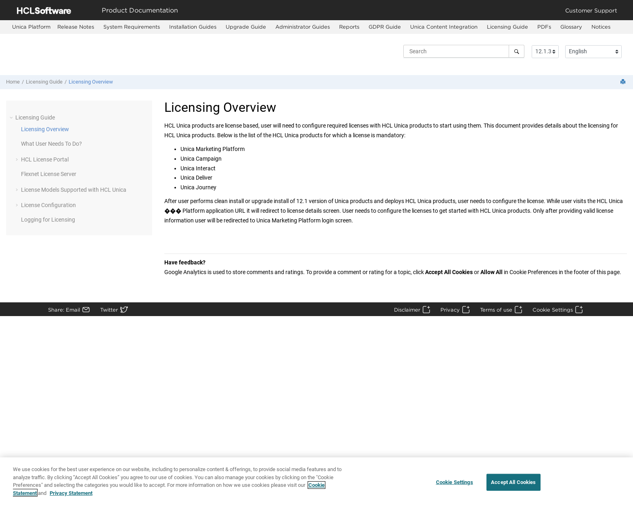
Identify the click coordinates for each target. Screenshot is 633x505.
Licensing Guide (507, 26)
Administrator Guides (302, 26)
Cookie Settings (552, 309)
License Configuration (48, 205)
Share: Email (64, 309)
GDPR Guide (385, 26)
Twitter (109, 309)
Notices (600, 26)
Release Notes (75, 26)
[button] (12, 117)
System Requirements (131, 26)
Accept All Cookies (513, 486)
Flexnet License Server (48, 174)
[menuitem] (31, 26)
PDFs (544, 26)
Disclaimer (407, 309)
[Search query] (463, 51)
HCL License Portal (45, 159)
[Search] (516, 51)
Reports (349, 26)
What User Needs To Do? (51, 143)
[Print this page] (623, 82)
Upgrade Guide (246, 26)
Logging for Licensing (48, 219)
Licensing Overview (91, 82)
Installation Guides (192, 26)
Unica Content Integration (444, 26)
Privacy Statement (71, 497)
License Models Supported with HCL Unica (73, 189)
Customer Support (591, 10)
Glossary (571, 26)
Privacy (450, 309)
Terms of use (496, 309)
